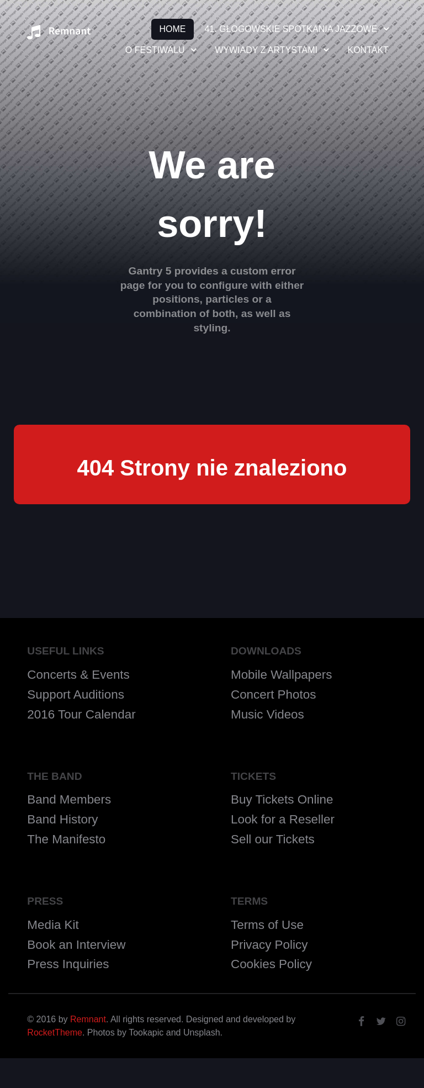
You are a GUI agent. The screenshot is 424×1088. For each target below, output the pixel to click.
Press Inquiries (68, 964)
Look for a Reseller (283, 819)
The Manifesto (66, 839)
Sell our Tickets (273, 839)
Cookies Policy (271, 964)
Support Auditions (75, 694)
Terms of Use (267, 925)
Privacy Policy (269, 945)
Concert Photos (273, 694)
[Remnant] (59, 35)
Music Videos (267, 714)
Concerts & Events (78, 675)
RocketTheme (54, 1032)
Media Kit (52, 925)
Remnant (88, 1019)
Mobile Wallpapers (281, 675)
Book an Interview (76, 945)
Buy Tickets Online (282, 799)
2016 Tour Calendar (81, 714)
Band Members (69, 799)
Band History (62, 819)
